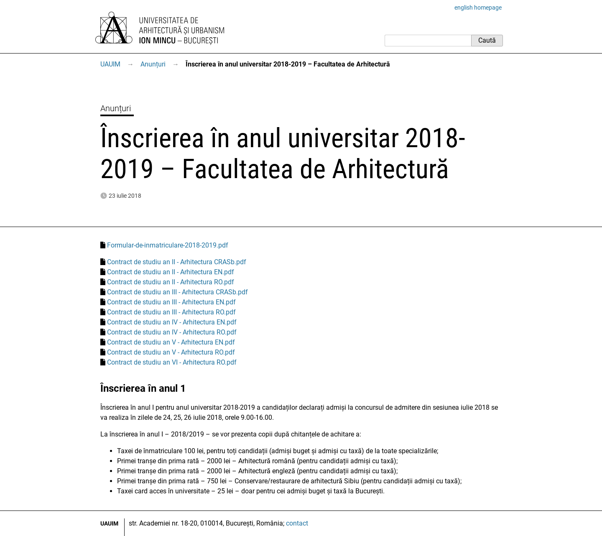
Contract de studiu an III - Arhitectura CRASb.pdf (177, 292)
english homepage (478, 7)
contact (297, 523)
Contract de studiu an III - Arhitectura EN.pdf (171, 302)
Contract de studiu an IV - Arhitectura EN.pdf (172, 322)
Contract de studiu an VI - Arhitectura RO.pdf (172, 362)
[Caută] (428, 40)
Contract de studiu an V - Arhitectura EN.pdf (171, 342)
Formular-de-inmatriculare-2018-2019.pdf (167, 245)
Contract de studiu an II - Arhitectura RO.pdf (170, 282)
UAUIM (110, 64)
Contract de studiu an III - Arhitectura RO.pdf (171, 312)
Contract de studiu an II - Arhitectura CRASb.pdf (176, 262)
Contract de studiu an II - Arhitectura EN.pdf (170, 272)
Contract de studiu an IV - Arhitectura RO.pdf (172, 332)
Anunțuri (153, 64)
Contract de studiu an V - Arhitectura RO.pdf (171, 352)
